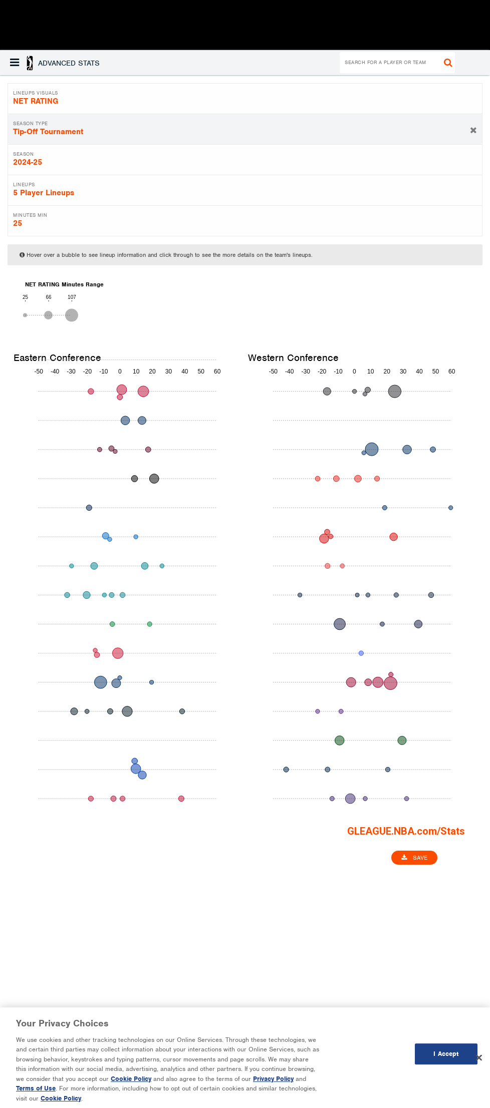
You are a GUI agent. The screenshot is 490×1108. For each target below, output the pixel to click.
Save (414, 858)
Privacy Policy (273, 1083)
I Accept (445, 1058)
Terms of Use (36, 1093)
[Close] (479, 1062)
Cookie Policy (131, 1083)
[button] (55, 62)
